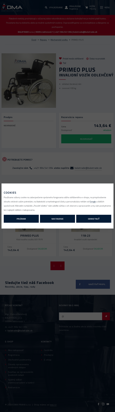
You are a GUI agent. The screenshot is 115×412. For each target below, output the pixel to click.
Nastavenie (57, 218)
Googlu (93, 201)
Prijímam (21, 218)
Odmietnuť (93, 218)
